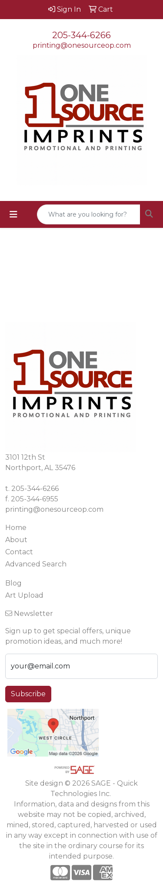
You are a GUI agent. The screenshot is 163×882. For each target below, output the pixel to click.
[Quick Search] (88, 214)
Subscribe (28, 694)
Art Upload (24, 595)
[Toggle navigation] (13, 214)
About (16, 540)
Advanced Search (36, 564)
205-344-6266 (81, 35)
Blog (13, 583)
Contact (19, 552)
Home (16, 527)
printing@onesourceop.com (82, 45)
